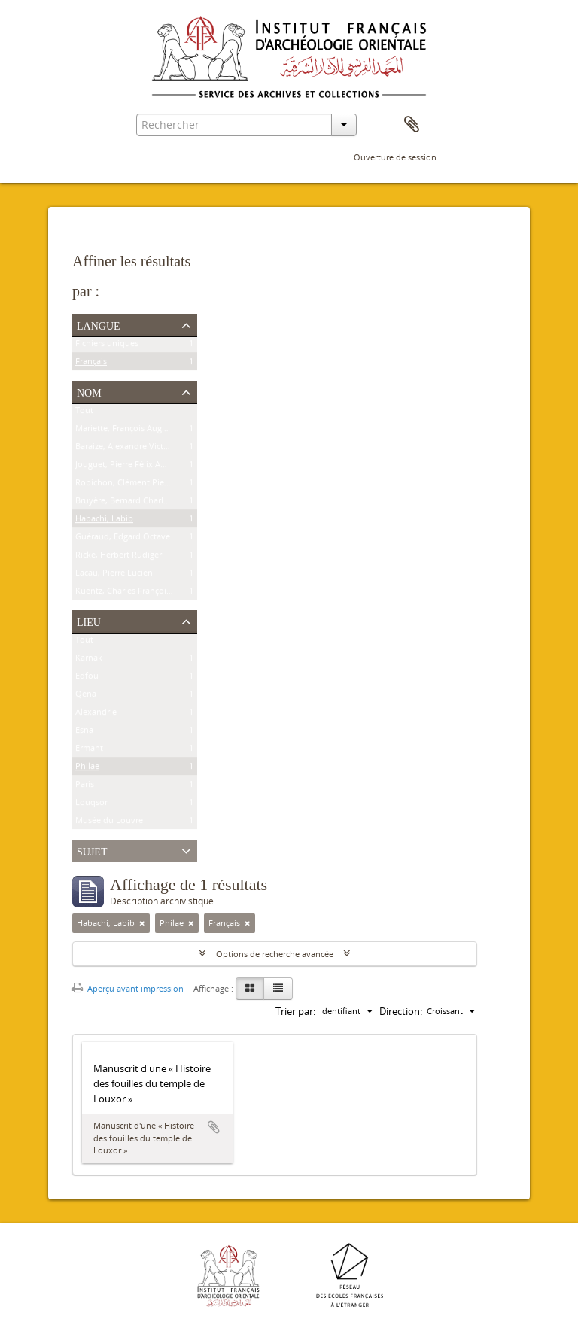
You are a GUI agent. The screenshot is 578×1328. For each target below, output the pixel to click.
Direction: (400, 1011)
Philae (87, 768)
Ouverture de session (395, 157)
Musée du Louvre (109, 822)
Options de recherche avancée (275, 953)
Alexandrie (96, 714)
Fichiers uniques (106, 345)
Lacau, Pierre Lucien (114, 575)
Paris (84, 786)
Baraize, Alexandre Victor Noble (136, 448)
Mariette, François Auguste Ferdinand (148, 430)
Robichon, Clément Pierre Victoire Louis (152, 485)
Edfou (87, 678)
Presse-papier (411, 125)
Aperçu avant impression (128, 988)
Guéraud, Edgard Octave (122, 539)
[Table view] (278, 988)
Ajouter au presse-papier (213, 1127)
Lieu (89, 620)
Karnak (88, 660)
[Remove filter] (142, 923)
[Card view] (250, 988)
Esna (84, 732)
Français (91, 363)
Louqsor (91, 804)
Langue (98, 324)
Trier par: (295, 1011)
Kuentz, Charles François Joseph (137, 593)
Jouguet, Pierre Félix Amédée (131, 467)
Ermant (89, 750)
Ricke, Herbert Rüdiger (118, 557)
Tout (84, 412)
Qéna (85, 696)
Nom (89, 391)
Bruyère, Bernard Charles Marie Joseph (149, 503)
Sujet (92, 850)
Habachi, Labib (104, 521)
